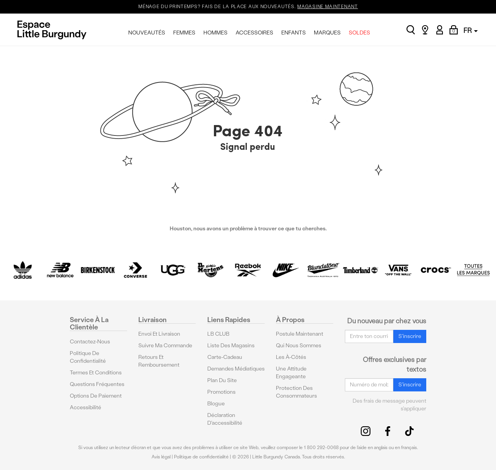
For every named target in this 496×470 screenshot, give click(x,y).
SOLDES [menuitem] (359, 32)
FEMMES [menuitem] (184, 32)
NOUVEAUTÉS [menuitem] (146, 32)
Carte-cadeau (224, 357)
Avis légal (161, 457)
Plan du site (222, 380)
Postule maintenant (299, 334)
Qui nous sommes (298, 345)
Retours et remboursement (158, 361)
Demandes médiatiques (236, 368)
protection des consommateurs (296, 392)
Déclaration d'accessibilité (224, 419)
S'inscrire (409, 336)
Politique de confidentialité (88, 357)
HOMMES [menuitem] (215, 32)
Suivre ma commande (165, 345)
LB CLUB (218, 334)
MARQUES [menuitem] (327, 32)
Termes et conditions (96, 372)
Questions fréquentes (97, 384)
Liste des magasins (231, 345)
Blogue (216, 403)
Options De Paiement (96, 396)
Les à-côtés (291, 357)
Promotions (221, 392)
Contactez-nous (90, 341)
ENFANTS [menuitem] (293, 32)
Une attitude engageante (291, 372)
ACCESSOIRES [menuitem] (254, 32)
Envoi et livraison (159, 334)
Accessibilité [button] (85, 407)
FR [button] (470, 30)
